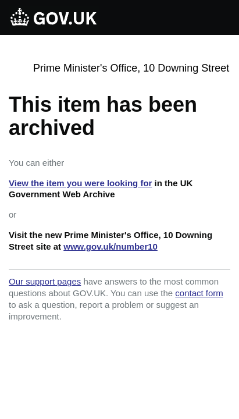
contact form (199, 293)
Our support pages (45, 281)
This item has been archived (103, 116)
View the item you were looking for (80, 183)
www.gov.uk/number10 (110, 246)
